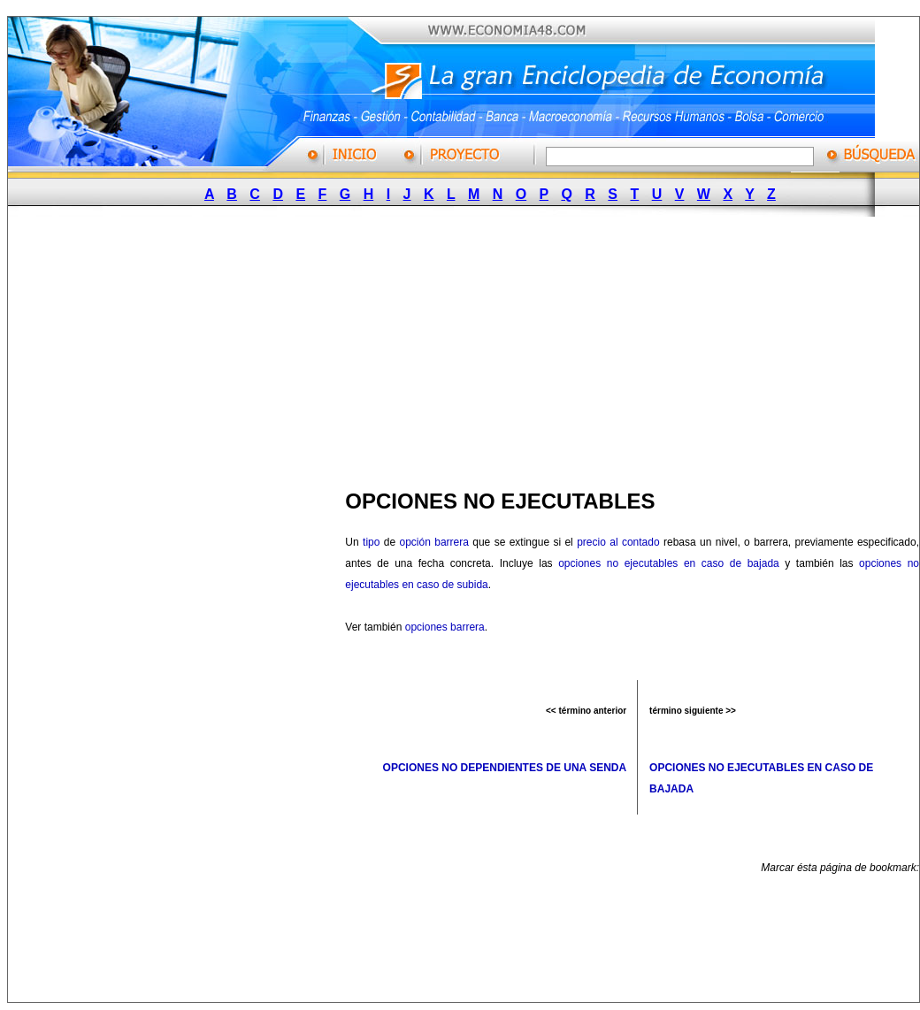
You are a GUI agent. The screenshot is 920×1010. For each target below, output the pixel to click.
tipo (371, 542)
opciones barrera (445, 627)
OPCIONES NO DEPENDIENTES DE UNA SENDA (505, 767)
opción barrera (433, 542)
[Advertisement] (366, 347)
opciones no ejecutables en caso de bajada (668, 563)
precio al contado (618, 542)
